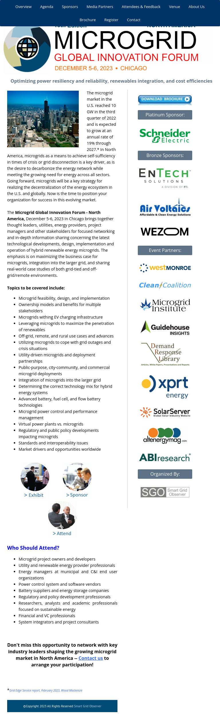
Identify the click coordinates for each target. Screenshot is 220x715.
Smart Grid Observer (87, 706)
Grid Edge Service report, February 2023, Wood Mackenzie (45, 690)
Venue (174, 6)
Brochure (88, 19)
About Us (197, 6)
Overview (23, 6)
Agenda (46, 6)
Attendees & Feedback (141, 6)
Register (111, 19)
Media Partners (100, 6)
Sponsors (70, 6)
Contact (133, 19)
